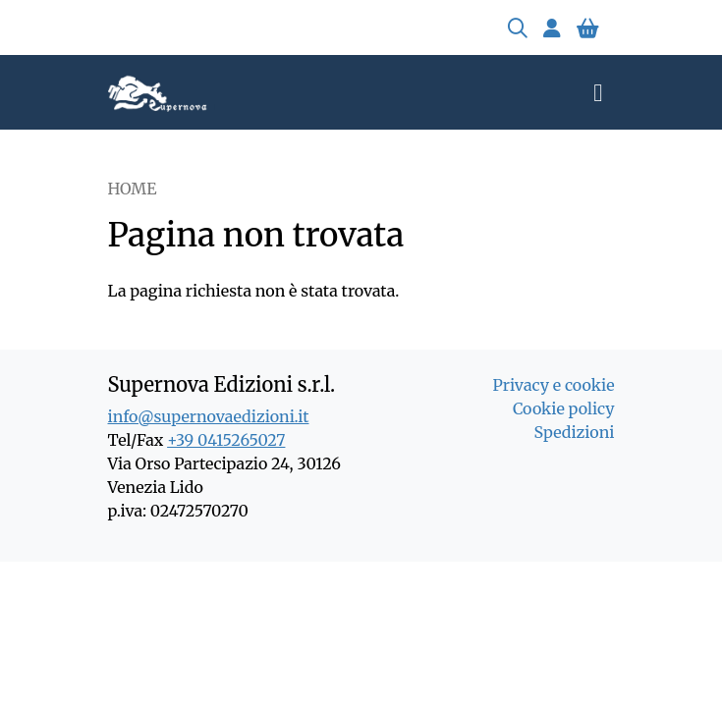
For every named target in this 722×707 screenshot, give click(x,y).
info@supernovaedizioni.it (208, 416)
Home (132, 188)
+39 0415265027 (226, 440)
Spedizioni (574, 432)
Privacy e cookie (553, 385)
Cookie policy (564, 408)
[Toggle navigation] (598, 92)
